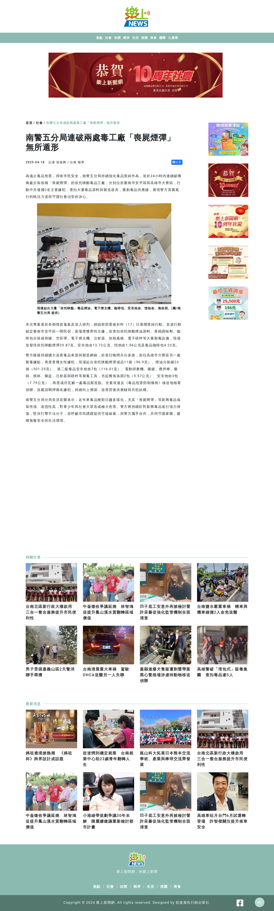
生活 (135, 38)
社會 (108, 38)
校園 (144, 38)
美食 (153, 38)
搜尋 (173, 38)
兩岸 (126, 38)
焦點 (99, 38)
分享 (177, 162)
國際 (162, 38)
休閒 (117, 38)
